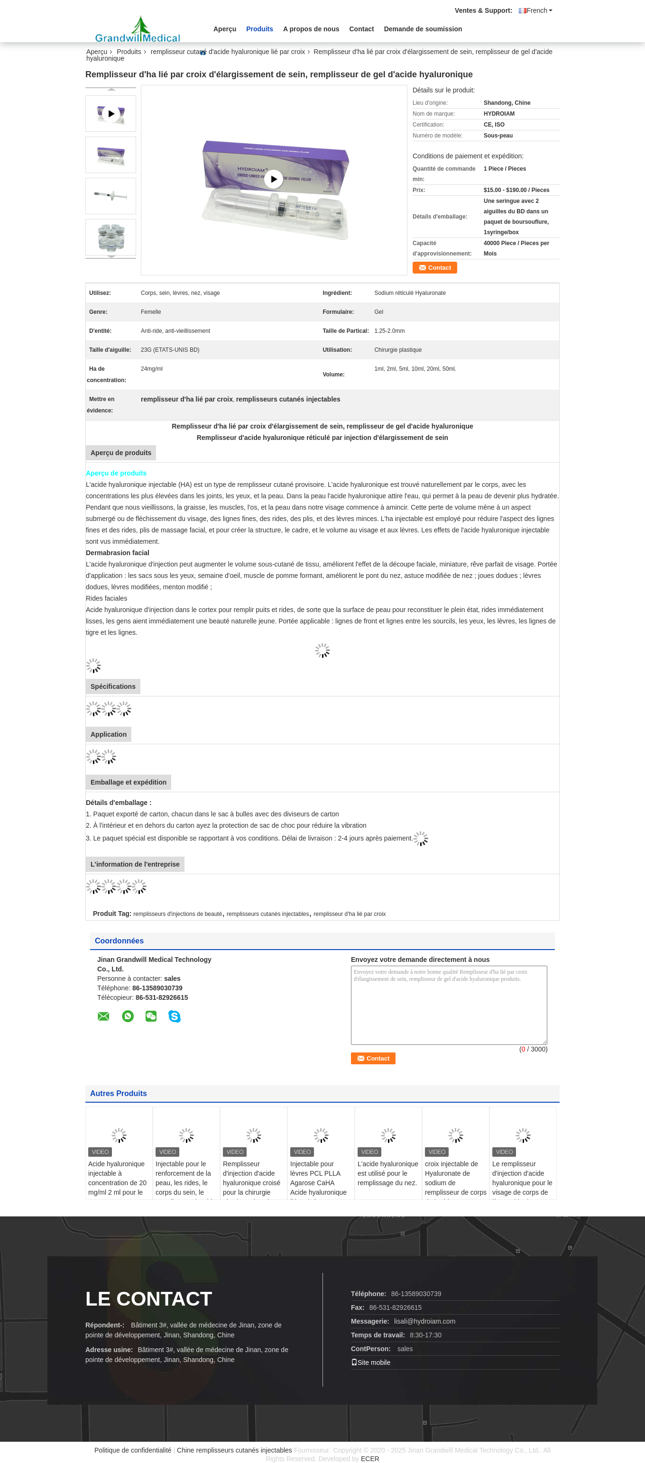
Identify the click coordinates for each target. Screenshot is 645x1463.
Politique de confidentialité (133, 1450)
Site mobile (370, 1362)
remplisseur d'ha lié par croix (349, 914)
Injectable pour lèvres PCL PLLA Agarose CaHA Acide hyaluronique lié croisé (318, 1183)
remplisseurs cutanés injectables (268, 914)
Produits (259, 29)
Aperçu (224, 29)
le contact (148, 1299)
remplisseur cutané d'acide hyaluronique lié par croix (228, 51)
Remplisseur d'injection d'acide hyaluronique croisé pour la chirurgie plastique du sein (251, 1183)
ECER (370, 1459)
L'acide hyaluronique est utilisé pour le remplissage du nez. (388, 1173)
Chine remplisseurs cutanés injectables (234, 1450)
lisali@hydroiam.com (424, 1321)
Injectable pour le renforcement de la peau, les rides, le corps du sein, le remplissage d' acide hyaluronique (186, 1187)
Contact (362, 29)
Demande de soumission (423, 29)
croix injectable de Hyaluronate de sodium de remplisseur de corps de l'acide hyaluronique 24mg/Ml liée (456, 1192)
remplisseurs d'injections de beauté (177, 914)
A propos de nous (311, 29)
